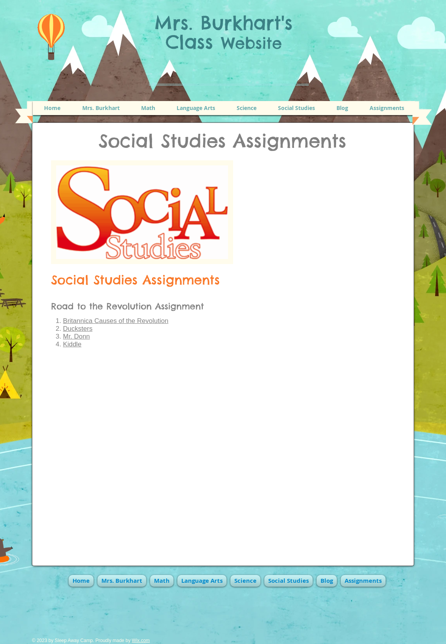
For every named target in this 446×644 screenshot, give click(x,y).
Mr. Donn (76, 336)
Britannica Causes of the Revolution (115, 321)
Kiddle (72, 344)
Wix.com (141, 640)
